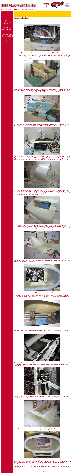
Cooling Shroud (18, 21)
